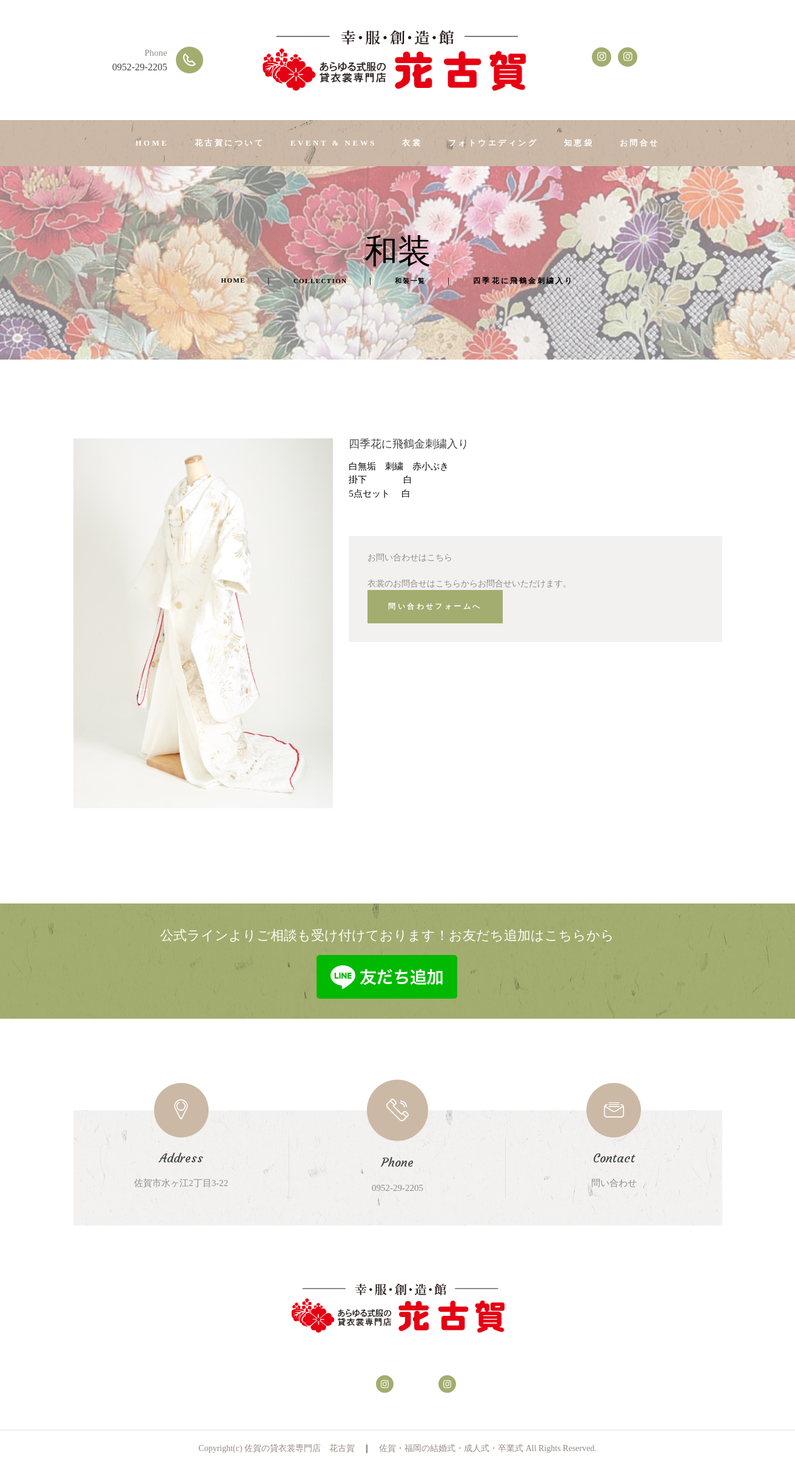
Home (222, 281)
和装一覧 (421, 281)
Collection (320, 281)
